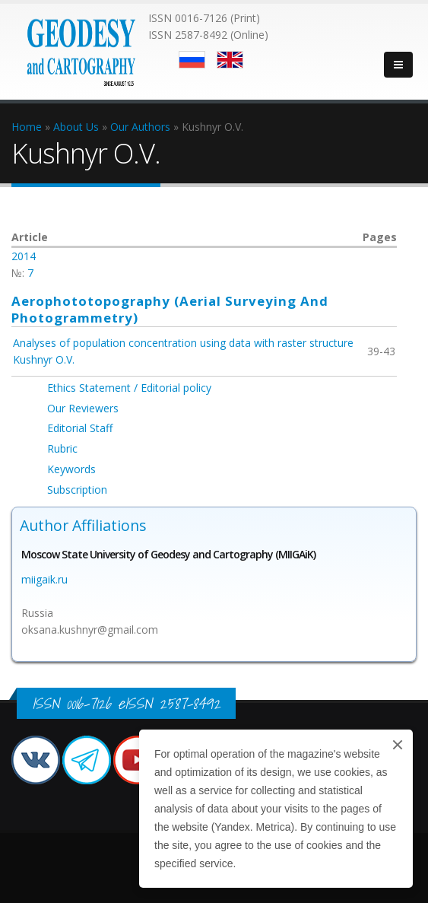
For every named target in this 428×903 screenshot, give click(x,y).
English (230, 59)
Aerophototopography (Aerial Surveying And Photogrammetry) (169, 309)
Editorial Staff (80, 428)
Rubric (62, 448)
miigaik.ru (44, 579)
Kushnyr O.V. (44, 359)
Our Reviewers (83, 408)
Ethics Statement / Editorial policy (129, 387)
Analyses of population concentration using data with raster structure (183, 342)
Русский (192, 59)
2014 (23, 256)
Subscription (77, 489)
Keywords (71, 469)
